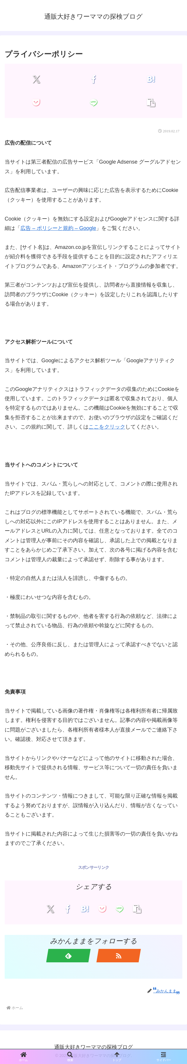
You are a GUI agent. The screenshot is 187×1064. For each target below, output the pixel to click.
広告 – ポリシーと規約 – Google (58, 228)
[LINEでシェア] (93, 102)
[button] (151, 102)
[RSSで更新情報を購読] (118, 955)
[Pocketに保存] (36, 102)
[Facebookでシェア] (93, 79)
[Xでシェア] (36, 79)
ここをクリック (107, 427)
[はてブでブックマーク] (151, 79)
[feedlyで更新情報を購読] (68, 955)
